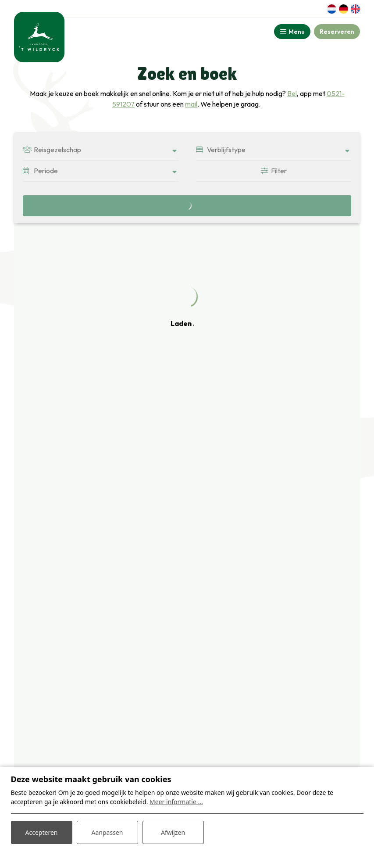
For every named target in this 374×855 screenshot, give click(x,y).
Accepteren (41, 832)
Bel (292, 93)
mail (191, 104)
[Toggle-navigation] (292, 31)
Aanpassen (107, 832)
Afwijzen (173, 832)
